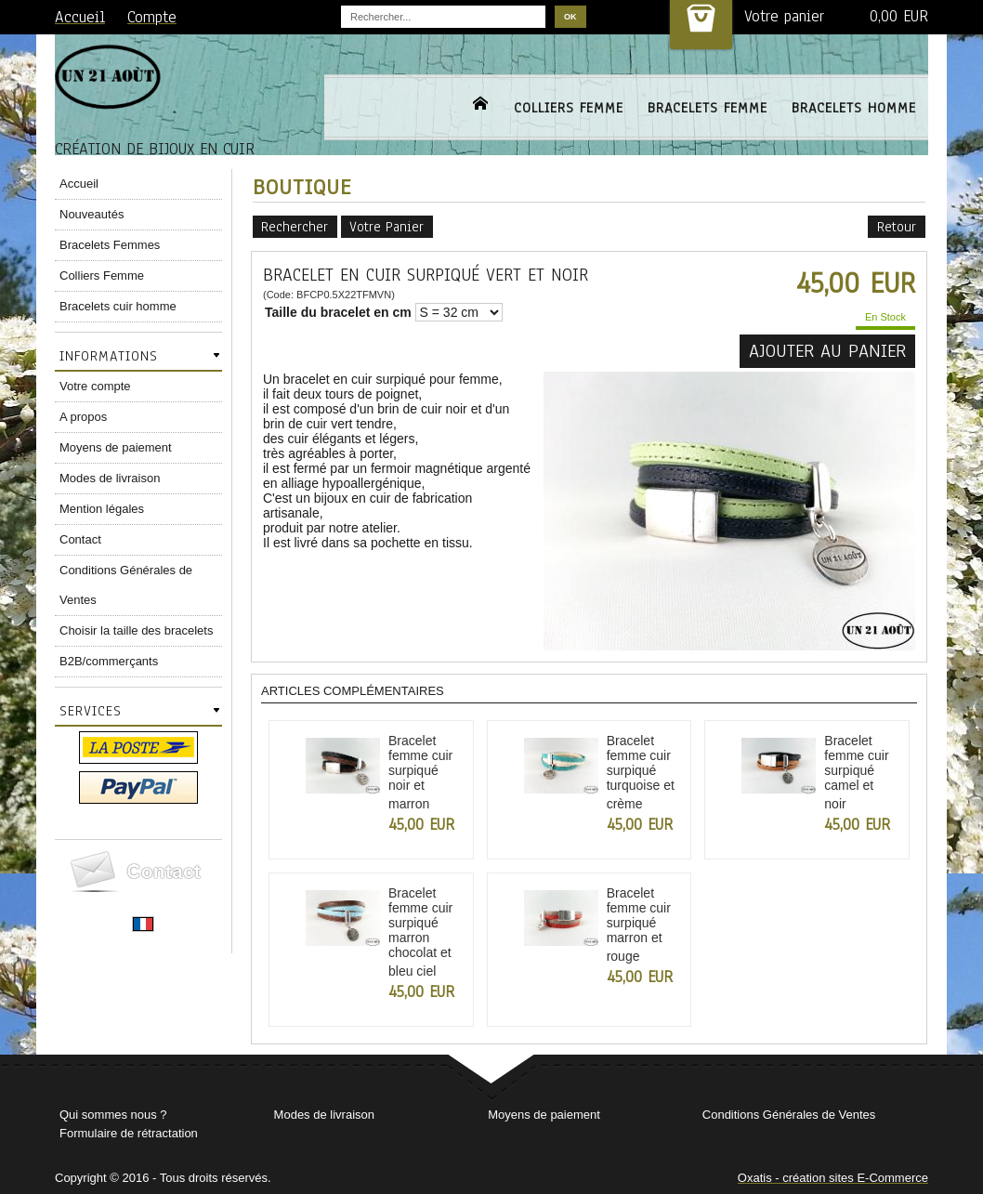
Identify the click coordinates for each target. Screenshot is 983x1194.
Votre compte (95, 386)
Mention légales (101, 509)
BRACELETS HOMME (854, 107)
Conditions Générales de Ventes (125, 585)
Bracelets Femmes (109, 245)
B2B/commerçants (108, 661)
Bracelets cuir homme (118, 306)
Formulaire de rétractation (128, 1133)
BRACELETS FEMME (707, 107)
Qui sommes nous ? (113, 1115)
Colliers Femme (101, 275)
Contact (80, 539)
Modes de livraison (109, 478)
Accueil (78, 183)
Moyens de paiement (115, 447)
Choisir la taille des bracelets (136, 630)
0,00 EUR (899, 16)
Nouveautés (91, 214)
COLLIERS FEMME (568, 107)
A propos (83, 417)
